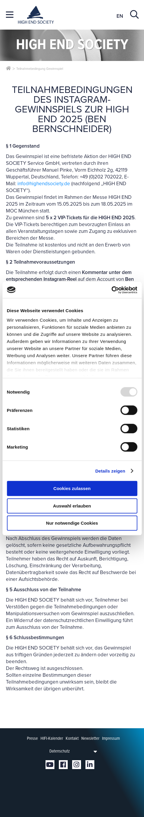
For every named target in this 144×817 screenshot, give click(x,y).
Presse (32, 738)
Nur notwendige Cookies (72, 523)
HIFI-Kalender (52, 738)
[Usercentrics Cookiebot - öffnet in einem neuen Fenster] (111, 290)
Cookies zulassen (72, 488)
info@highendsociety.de (43, 184)
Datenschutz (59, 751)
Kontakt (72, 738)
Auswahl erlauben (72, 505)
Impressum (111, 738)
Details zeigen (110, 470)
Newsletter (90, 738)
